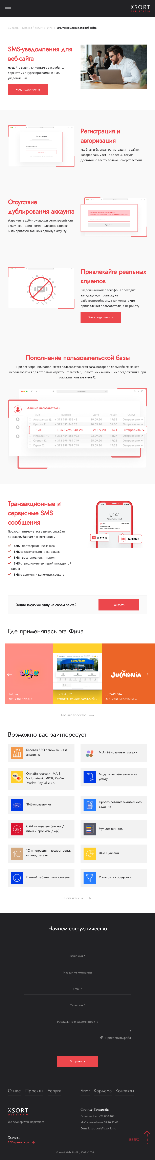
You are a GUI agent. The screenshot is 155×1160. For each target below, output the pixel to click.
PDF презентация (21, 1142)
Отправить (77, 1061)
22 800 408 (104, 1116)
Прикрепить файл (115, 1037)
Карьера (103, 1090)
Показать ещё (77, 897)
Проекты (34, 1090)
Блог (85, 1090)
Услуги (39, 28)
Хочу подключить (28, 89)
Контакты (124, 1090)
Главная (27, 28)
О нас (14, 1090)
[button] (9, 673)
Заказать (118, 605)
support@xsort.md (103, 1128)
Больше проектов (77, 715)
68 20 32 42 (108, 1122)
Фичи (50, 28)
